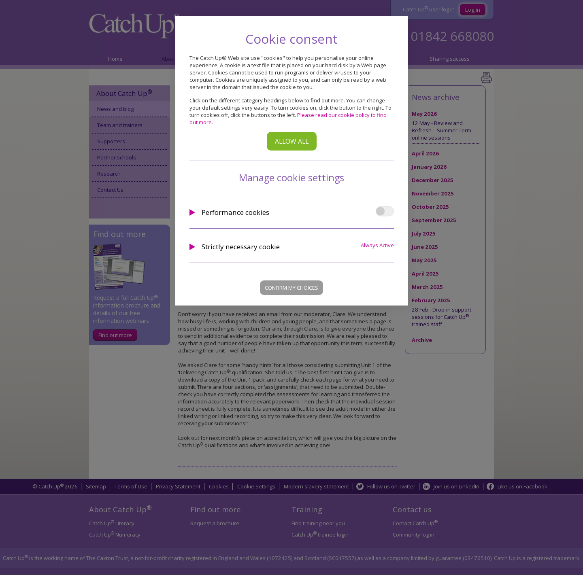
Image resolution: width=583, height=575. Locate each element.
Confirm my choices (291, 287)
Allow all (292, 141)
